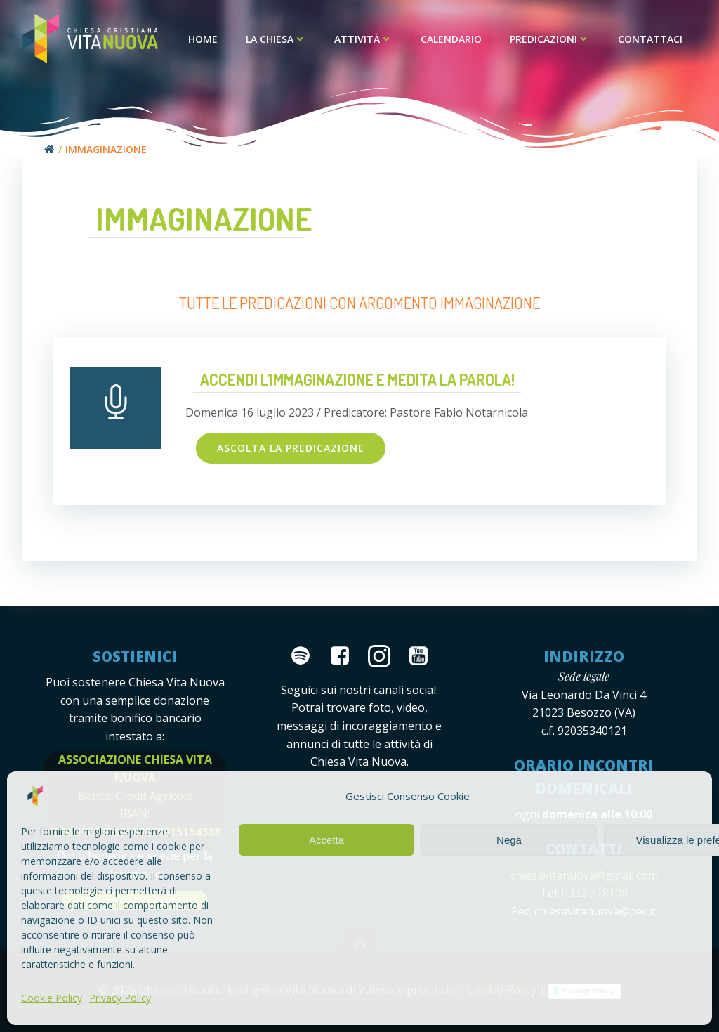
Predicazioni (550, 39)
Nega (509, 840)
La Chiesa (276, 39)
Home (203, 39)
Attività (363, 39)
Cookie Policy (51, 998)
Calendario (451, 39)
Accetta (326, 840)
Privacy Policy (120, 998)
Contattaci (650, 39)
